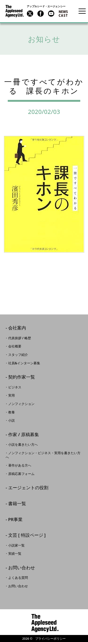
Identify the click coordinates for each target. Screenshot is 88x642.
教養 (11, 412)
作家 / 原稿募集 (23, 434)
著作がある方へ (19, 465)
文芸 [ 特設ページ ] (27, 535)
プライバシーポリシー (50, 638)
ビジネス (14, 387)
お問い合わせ (21, 567)
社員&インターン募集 (24, 363)
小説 (11, 420)
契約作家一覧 (21, 377)
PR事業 (15, 519)
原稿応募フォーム (21, 474)
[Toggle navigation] (82, 11)
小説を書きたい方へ (23, 444)
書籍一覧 (17, 503)
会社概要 (14, 346)
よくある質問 (18, 578)
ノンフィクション (21, 404)
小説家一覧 (16, 545)
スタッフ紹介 (18, 355)
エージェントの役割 (28, 487)
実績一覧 (14, 553)
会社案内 (17, 328)
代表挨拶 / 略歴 (19, 338)
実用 (11, 395)
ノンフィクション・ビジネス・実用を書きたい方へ (43, 455)
